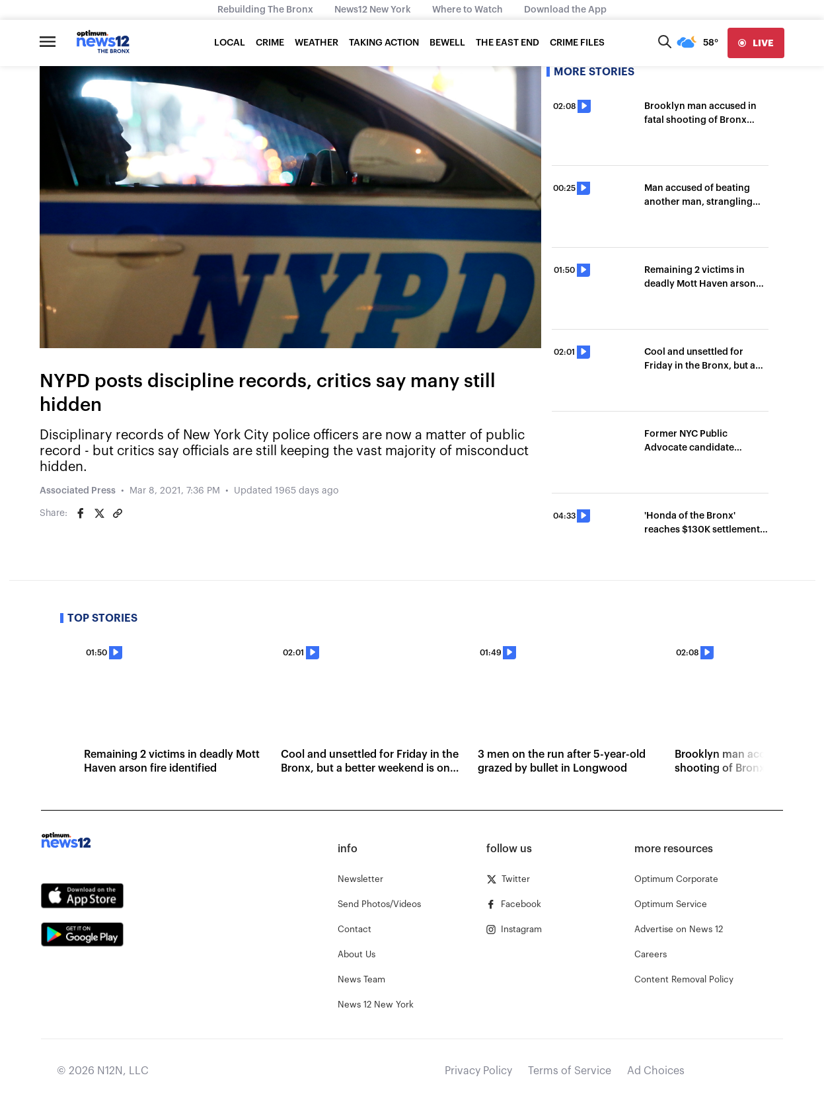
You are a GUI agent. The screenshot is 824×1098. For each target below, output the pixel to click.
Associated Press (78, 490)
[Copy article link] (117, 513)
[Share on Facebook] (80, 513)
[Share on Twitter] (99, 513)
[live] (756, 43)
